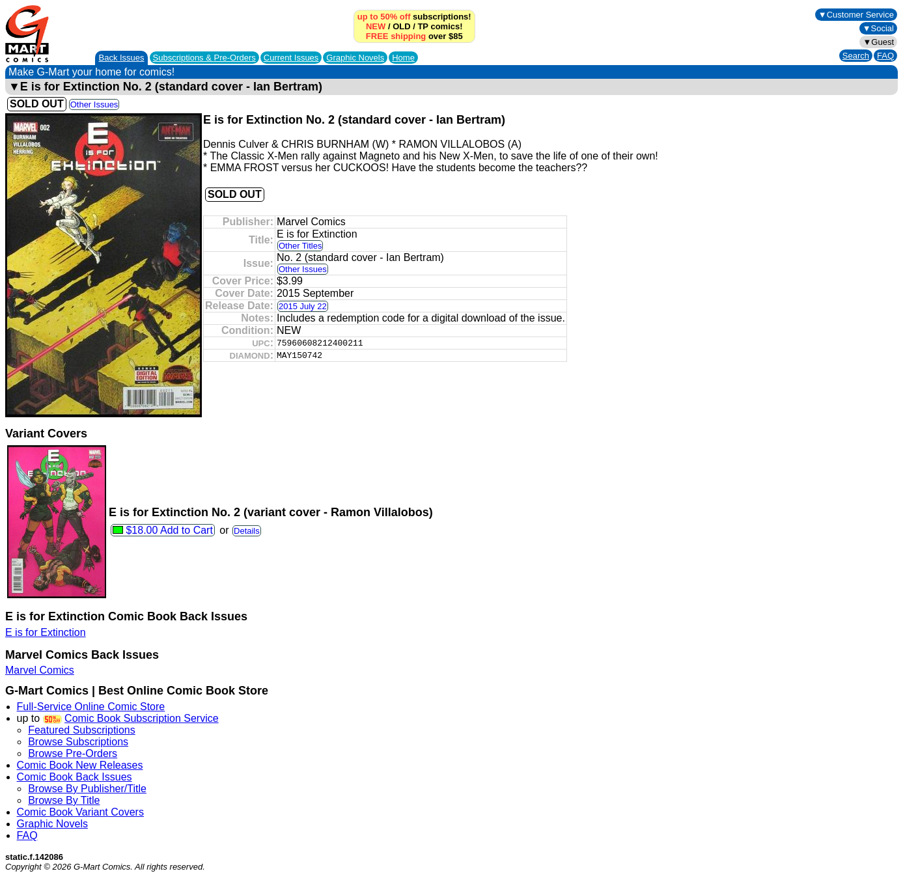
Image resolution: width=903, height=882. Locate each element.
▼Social (878, 28)
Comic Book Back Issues (74, 776)
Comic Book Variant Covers (80, 812)
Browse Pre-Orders (72, 753)
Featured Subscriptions (81, 730)
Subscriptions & (204, 57)
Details (247, 531)
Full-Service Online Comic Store (91, 706)
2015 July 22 (303, 306)
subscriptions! (414, 16)
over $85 (414, 36)
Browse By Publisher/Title (87, 788)
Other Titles (300, 246)
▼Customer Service (856, 15)
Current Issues (291, 57)
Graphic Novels (355, 57)
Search (855, 56)
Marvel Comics (39, 670)
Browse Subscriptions (78, 741)
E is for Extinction (45, 632)
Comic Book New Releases (80, 765)
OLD (401, 26)
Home (403, 57)
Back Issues (121, 57)
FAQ (885, 56)
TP (422, 26)
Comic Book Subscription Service (141, 718)
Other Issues (94, 104)
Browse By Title (64, 800)
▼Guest (878, 42)
